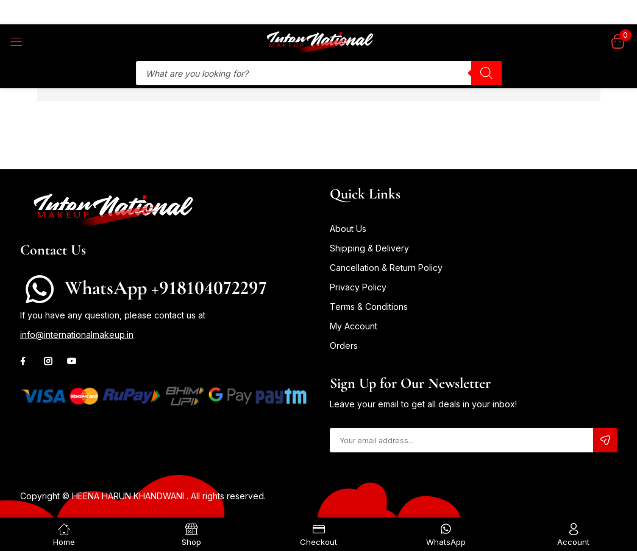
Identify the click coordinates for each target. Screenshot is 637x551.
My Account (353, 326)
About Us (348, 228)
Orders (344, 345)
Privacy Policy (358, 287)
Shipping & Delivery (369, 248)
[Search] (486, 73)
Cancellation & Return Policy (386, 267)
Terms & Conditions (369, 306)
